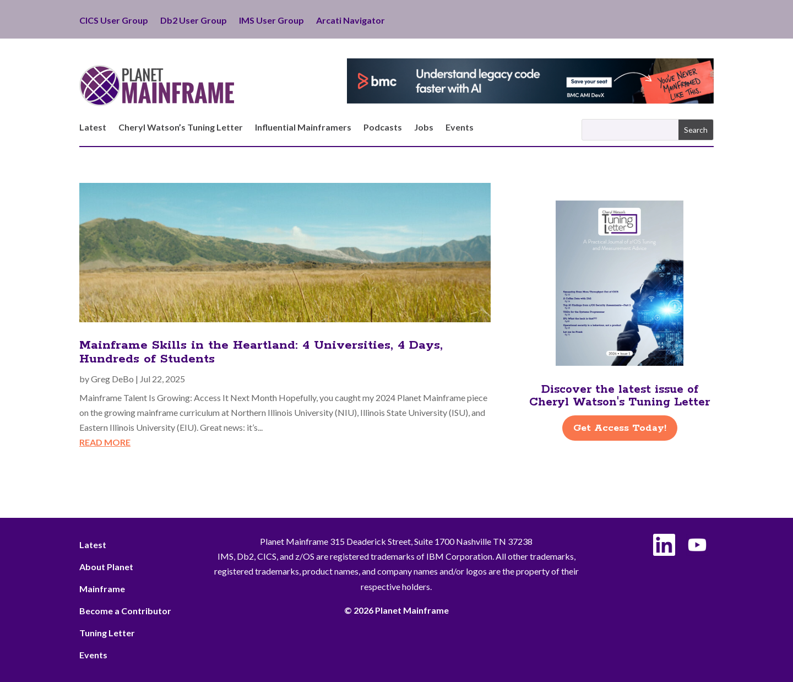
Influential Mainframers (303, 127)
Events (460, 127)
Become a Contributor (125, 610)
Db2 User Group (193, 21)
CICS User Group (113, 21)
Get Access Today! (619, 428)
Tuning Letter (107, 632)
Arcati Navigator (350, 21)
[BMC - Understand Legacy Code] (530, 100)
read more (105, 442)
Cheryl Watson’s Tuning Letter (180, 127)
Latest (92, 127)
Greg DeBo (112, 379)
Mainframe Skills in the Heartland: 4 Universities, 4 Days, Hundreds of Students (261, 352)
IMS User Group (271, 21)
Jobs (423, 127)
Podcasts (382, 127)
